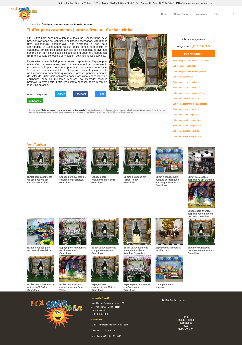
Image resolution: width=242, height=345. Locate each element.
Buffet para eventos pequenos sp (187, 136)
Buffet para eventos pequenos (186, 131)
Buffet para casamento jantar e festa (189, 93)
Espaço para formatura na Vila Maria (168, 249)
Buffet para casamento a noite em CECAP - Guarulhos (40, 287)
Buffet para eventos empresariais (187, 125)
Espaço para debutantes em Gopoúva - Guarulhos (136, 287)
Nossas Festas (181, 14)
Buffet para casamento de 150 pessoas (190, 104)
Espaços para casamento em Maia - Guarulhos (103, 287)
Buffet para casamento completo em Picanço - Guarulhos (103, 250)
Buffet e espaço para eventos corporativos (191, 60)
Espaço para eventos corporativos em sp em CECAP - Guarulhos (200, 214)
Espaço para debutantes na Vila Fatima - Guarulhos (72, 250)
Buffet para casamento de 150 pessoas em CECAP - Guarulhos (39, 180)
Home (164, 14)
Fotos (216, 14)
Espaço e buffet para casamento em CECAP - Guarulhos (201, 250)
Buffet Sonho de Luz (174, 300)
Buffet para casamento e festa (186, 109)
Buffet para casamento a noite (186, 98)
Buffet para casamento (183, 77)
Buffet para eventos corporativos (187, 120)
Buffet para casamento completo (187, 87)
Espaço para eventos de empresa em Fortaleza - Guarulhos (72, 180)
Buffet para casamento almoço (186, 82)
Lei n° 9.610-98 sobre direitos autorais (118, 112)
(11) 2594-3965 (165, 3)
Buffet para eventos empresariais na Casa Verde (71, 287)
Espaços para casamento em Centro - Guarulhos (104, 180)
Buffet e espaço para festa (184, 66)
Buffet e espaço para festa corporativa (189, 71)
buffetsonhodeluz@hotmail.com (196, 3)
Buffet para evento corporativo (186, 115)
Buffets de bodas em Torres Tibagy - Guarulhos (134, 180)
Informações (201, 14)
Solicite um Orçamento (193, 39)
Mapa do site (185, 328)
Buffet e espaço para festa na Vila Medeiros (39, 249)
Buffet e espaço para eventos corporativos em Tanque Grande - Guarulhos (167, 181)
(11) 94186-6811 (112, 336)
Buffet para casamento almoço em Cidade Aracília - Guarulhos (135, 250)
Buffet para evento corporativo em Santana (201, 178)
